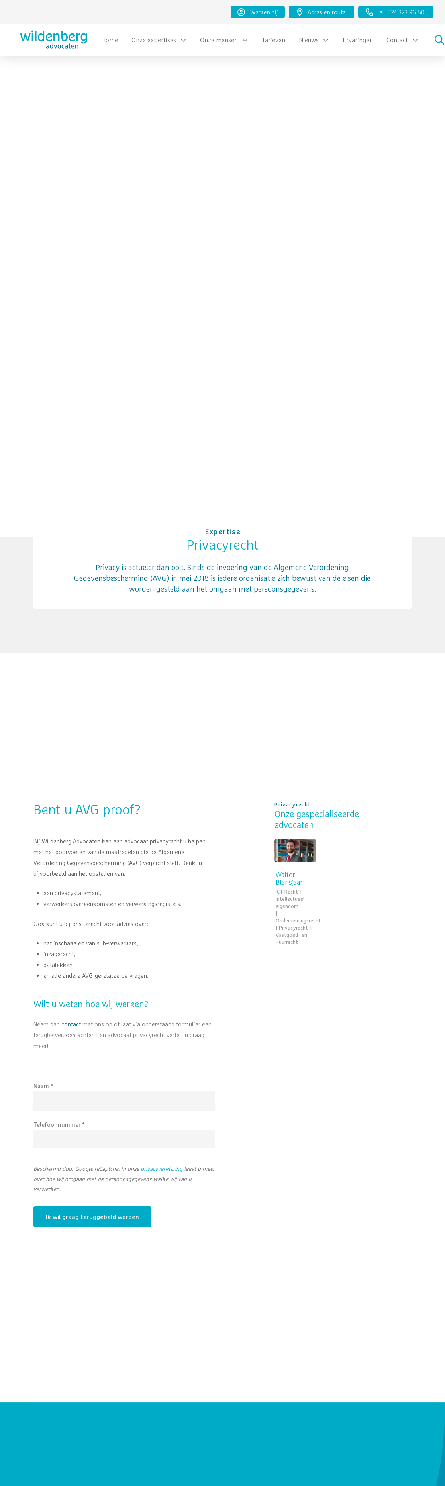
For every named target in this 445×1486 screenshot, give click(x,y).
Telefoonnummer (58, 1124)
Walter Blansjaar (289, 878)
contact (71, 1024)
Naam (43, 1086)
